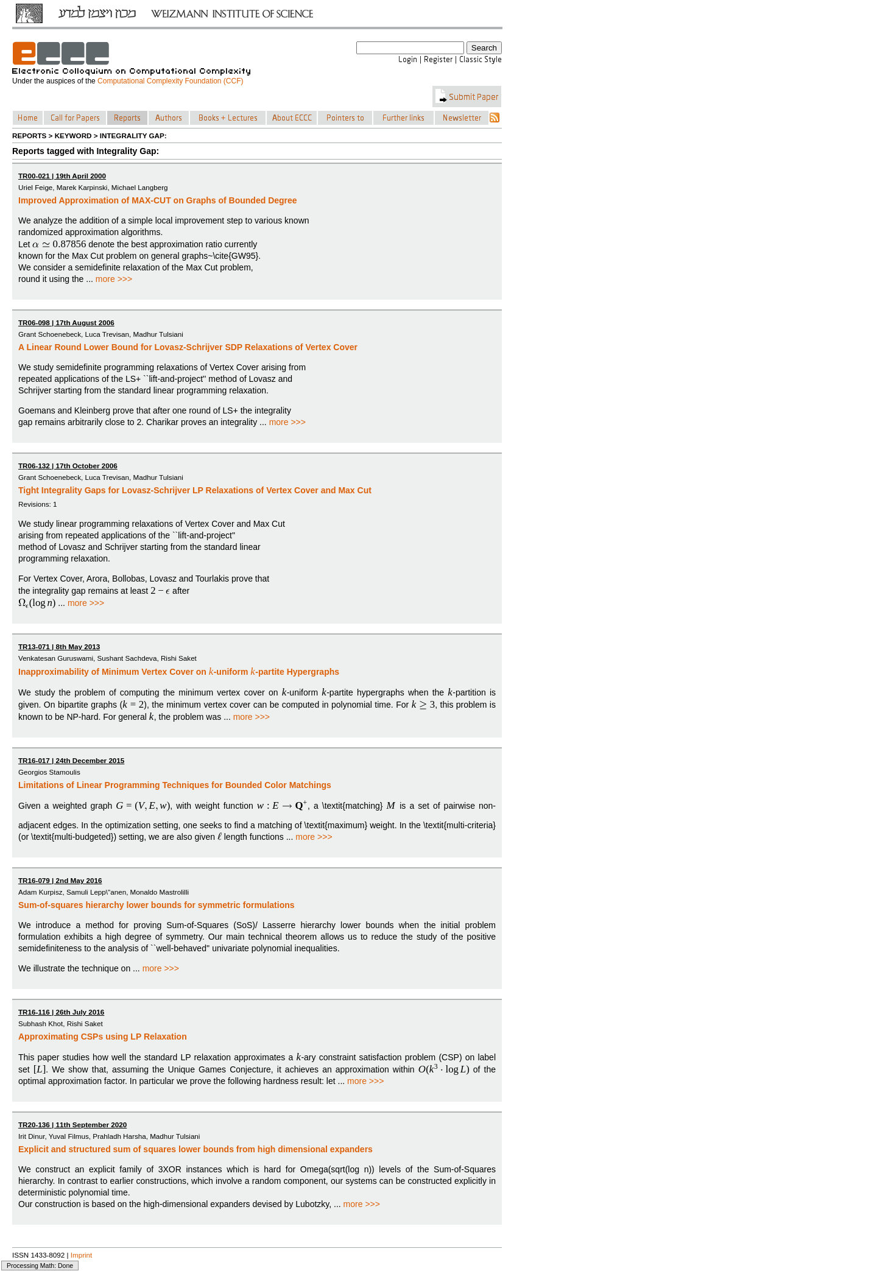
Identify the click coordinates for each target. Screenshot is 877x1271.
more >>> (114, 279)
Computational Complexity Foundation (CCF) (170, 81)
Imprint (82, 1255)
